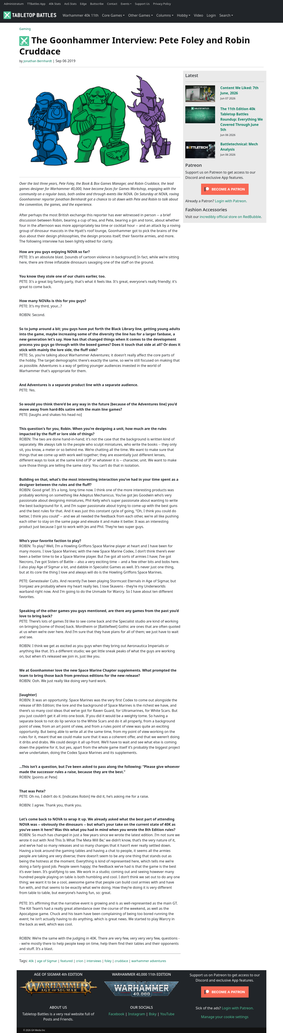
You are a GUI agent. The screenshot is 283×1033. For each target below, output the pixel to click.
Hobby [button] (182, 15)
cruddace (121, 961)
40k (31, 961)
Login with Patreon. (231, 201)
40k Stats (55, 4)
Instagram (136, 1014)
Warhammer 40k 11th (81, 15)
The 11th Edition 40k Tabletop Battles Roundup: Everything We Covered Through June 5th (241, 119)
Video (198, 15)
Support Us (142, 4)
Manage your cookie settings (225, 1016)
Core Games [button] (112, 15)
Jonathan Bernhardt (37, 61)
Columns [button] (163, 15)
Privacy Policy (162, 4)
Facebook (116, 1014)
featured (66, 961)
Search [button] (224, 15)
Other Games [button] (139, 15)
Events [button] (125, 4)
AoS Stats (70, 4)
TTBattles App (36, 4)
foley (107, 961)
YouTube (167, 1014)
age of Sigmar (47, 961)
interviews (94, 961)
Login (211, 15)
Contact (112, 4)
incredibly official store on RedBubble (230, 216)
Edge (83, 4)
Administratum (14, 4)
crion (79, 961)
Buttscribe (96, 4)
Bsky (153, 1014)
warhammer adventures (148, 961)
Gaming (25, 29)
